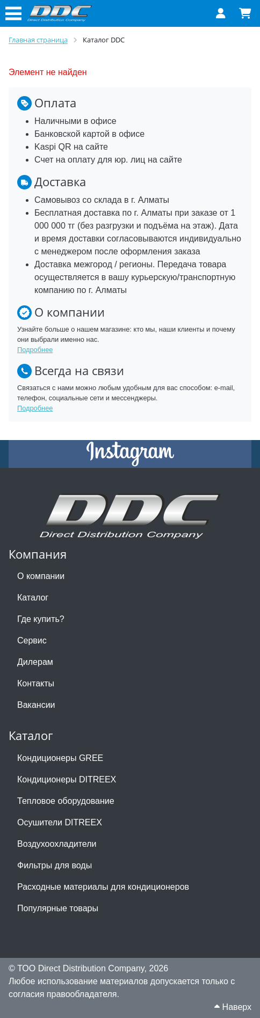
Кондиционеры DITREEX (66, 779)
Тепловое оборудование (65, 800)
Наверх (232, 1007)
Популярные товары (57, 908)
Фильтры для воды (54, 865)
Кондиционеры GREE (60, 758)
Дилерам (35, 662)
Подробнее (35, 350)
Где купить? (40, 619)
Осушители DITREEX (59, 822)
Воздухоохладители (56, 843)
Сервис (32, 640)
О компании (40, 576)
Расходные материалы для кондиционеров (103, 886)
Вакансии (36, 704)
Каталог (32, 597)
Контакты (35, 683)
